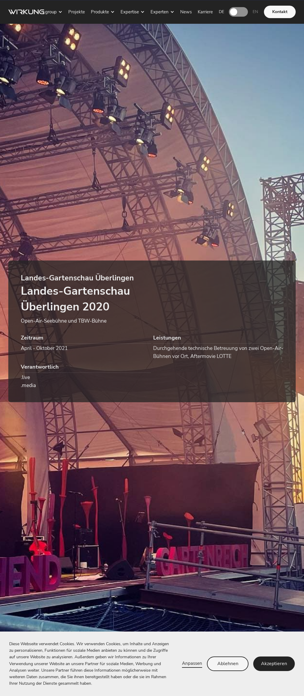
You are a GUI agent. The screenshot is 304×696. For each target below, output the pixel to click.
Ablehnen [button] (227, 663)
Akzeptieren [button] (274, 663)
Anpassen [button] (192, 663)
